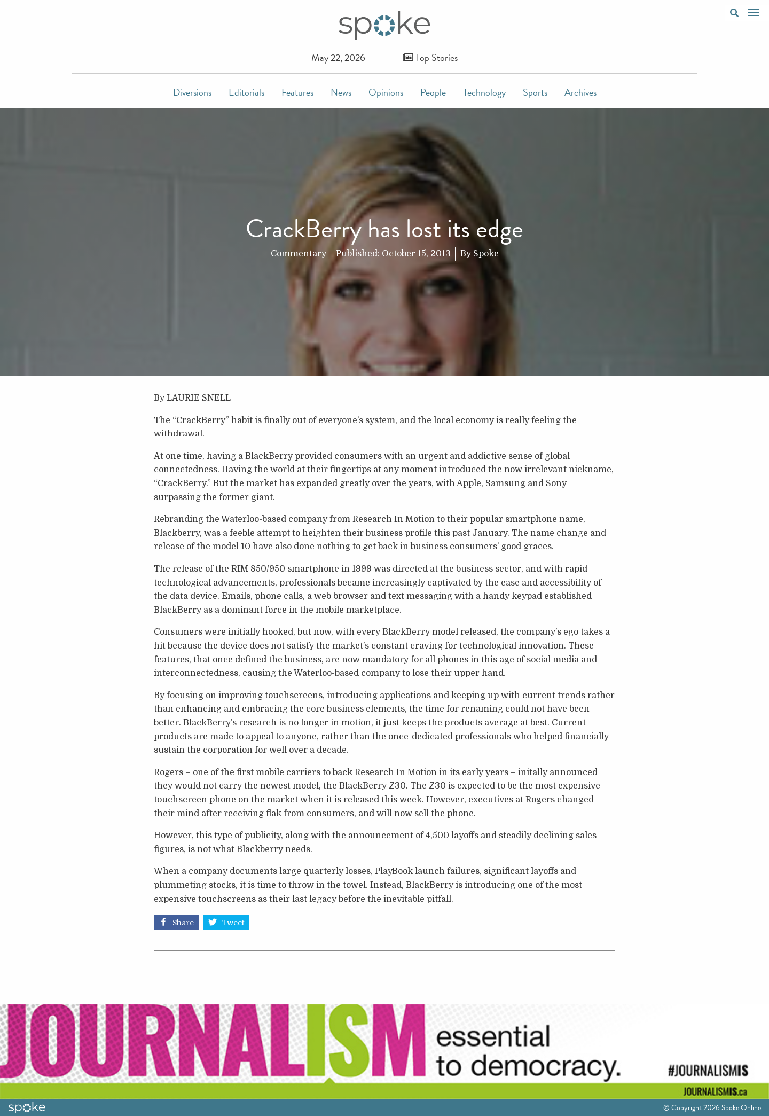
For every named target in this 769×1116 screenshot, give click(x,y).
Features (297, 92)
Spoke (486, 254)
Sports (535, 92)
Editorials (246, 92)
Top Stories (430, 57)
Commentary (298, 254)
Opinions (385, 92)
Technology (484, 92)
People (433, 92)
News (341, 92)
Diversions (192, 92)
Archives (580, 92)
